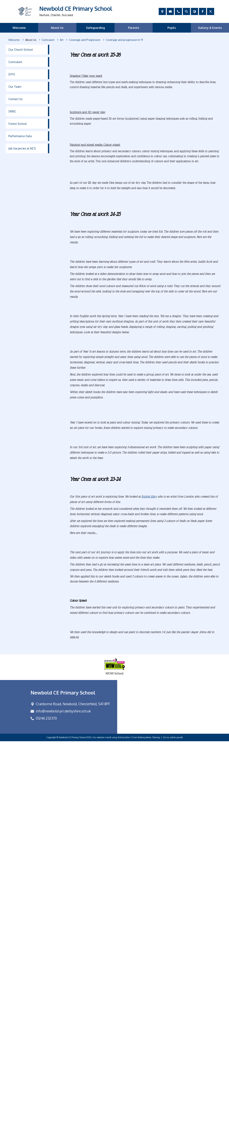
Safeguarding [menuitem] (95, 28)
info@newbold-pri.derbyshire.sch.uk (63, 1113)
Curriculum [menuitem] (15, 62)
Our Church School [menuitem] (20, 49)
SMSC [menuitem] (12, 111)
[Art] (62, 40)
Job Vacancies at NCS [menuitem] (22, 148)
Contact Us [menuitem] (15, 99)
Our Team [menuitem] (14, 86)
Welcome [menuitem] (19, 28)
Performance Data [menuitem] (20, 136)
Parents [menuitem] (133, 28)
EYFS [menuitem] (11, 74)
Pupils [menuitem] (171, 28)
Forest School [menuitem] (17, 124)
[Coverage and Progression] (84, 40)
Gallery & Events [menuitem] (210, 28)
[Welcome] (14, 40)
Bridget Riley (149, 898)
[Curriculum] (48, 40)
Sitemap (156, 1139)
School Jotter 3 (124, 1139)
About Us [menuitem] (57, 28)
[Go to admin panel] (173, 1139)
